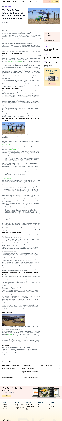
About (50, 404)
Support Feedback (52, 410)
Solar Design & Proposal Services (19, 405)
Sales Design (5, 406)
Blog (38, 404)
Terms (50, 408)
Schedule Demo (55, 1)
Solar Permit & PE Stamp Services (19, 408)
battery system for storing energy (15, 61)
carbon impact (13, 149)
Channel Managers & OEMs (30, 409)
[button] (16, 2)
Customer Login (47, 1)
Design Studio (5, 408)
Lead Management (6, 404)
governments (10, 334)
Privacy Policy (51, 406)
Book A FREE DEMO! (6, 144)
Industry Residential (30, 411)
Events (39, 406)
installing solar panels (6, 178)
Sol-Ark (39, 410)
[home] (6, 1)
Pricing (37, 1)
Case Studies (40, 408)
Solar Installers (29, 404)
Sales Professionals (30, 406)
